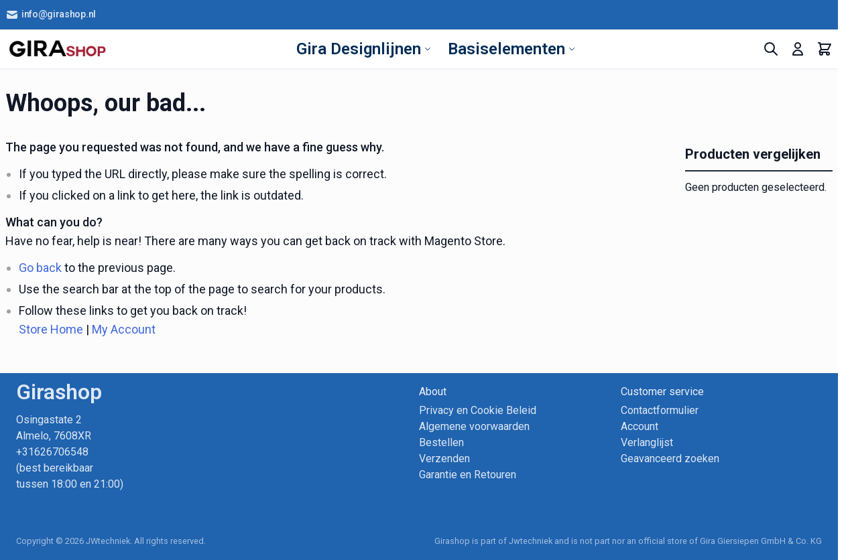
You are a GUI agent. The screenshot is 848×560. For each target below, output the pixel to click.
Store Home (51, 329)
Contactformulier (660, 410)
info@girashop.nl (50, 14)
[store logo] (57, 49)
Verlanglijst (647, 442)
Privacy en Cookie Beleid (477, 410)
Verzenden (444, 458)
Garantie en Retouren (467, 474)
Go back (40, 268)
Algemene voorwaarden (474, 426)
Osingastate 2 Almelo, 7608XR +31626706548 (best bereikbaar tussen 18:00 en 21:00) (69, 451)
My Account (124, 329)
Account (639, 426)
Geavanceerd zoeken (670, 458)
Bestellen (441, 442)
